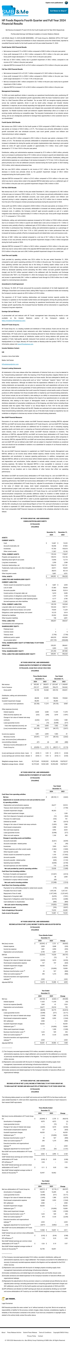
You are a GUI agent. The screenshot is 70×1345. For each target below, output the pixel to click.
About (3, 1332)
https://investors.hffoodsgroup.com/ (13, 321)
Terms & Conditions (45, 1332)
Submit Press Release (30, 1332)
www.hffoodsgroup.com (25, 344)
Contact (40, 1336)
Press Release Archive (14, 1332)
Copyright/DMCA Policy (60, 1332)
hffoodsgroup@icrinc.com (10, 364)
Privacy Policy (31, 1336)
